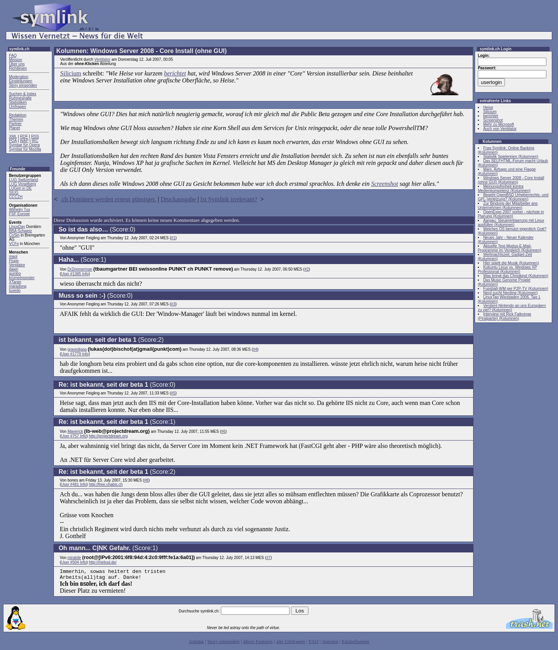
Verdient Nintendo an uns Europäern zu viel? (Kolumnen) (512, 308)
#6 (223, 431)
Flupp (14, 261)
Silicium (70, 73)
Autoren (330, 644)
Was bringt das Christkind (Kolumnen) (515, 276)
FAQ (13, 55)
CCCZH (15, 197)
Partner (15, 124)
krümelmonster (21, 278)
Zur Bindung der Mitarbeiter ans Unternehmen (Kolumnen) (508, 205)
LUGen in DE (20, 188)
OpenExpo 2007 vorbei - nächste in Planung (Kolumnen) (511, 214)
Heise (488, 107)
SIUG (13, 192)
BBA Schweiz (20, 231)
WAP (24, 141)
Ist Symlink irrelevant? (228, 199)
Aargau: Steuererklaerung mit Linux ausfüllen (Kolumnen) (511, 222)
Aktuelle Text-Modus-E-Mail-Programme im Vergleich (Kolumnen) (509, 248)
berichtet (175, 73)
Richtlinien (18, 68)
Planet (14, 128)
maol (13, 256)
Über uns (17, 64)
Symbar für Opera (24, 145)
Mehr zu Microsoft (498, 124)
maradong (17, 286)
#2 (307, 269)
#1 (173, 238)
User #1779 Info (74, 354)
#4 (255, 349)
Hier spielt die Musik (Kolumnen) (511, 263)
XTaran (15, 282)
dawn (13, 269)
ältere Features (257, 644)
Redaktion (17, 115)
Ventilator (17, 265)
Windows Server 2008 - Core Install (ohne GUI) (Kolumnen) (511, 180)
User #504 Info (73, 562)
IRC (35, 141)
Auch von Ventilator (500, 129)
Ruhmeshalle (20, 98)
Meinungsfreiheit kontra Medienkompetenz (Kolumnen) (504, 188)
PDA (13, 141)
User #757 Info (73, 436)
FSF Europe (19, 214)
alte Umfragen (290, 644)
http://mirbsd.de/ (103, 562)
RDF (24, 136)
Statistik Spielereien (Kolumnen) (510, 156)
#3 (173, 304)
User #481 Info (73, 484)
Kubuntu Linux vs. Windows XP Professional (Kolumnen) (507, 269)
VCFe (14, 244)
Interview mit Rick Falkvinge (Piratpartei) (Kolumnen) (504, 316)
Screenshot (384, 183)
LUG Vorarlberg (22, 184)
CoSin (14, 235)
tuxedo (15, 290)
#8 (146, 480)
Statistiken (18, 102)
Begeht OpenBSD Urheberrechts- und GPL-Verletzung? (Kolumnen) (513, 197)
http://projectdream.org (108, 436)
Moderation (18, 77)
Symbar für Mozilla (25, 149)
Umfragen (17, 107)
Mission (15, 60)
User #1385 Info (74, 274)
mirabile (74, 558)
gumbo (15, 273)
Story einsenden (23, 85)
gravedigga (76, 349)
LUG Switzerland (23, 180)
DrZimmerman (79, 269)
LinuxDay (17, 227)
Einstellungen (20, 81)
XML (13, 136)
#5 (173, 393)
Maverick (75, 431)
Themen (16, 119)
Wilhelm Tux (19, 210)
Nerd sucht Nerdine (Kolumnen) (510, 293)
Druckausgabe (178, 199)
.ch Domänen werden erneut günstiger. (108, 199)
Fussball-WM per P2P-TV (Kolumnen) (515, 288)
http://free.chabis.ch (105, 484)
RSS (35, 136)
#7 (268, 558)
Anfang (196, 644)
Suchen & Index (22, 94)
